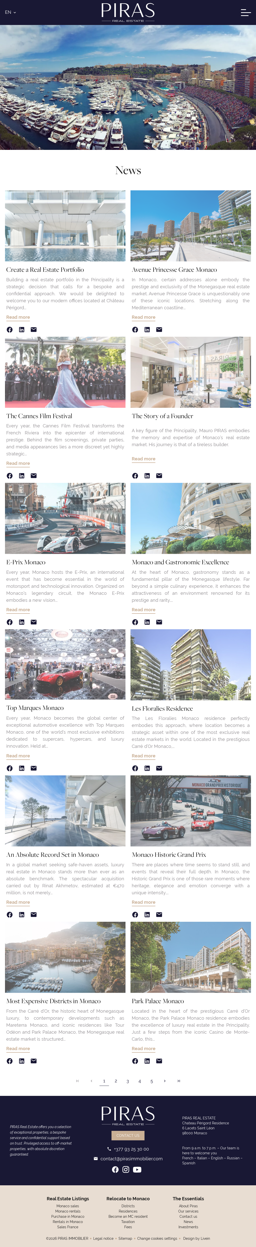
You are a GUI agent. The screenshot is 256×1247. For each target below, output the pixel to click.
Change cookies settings (157, 1239)
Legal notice (103, 1239)
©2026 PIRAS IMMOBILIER (67, 1239)
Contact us (128, 1136)
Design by (196, 1239)
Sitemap (125, 1239)
